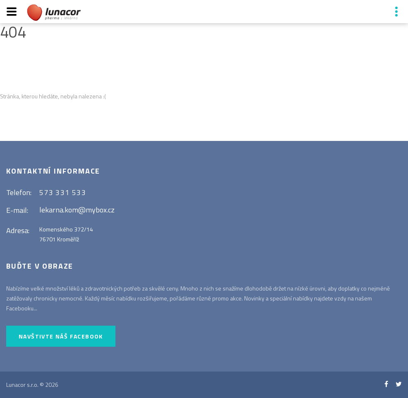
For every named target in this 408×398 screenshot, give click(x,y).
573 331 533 (62, 192)
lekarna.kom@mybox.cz (77, 209)
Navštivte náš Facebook (61, 336)
